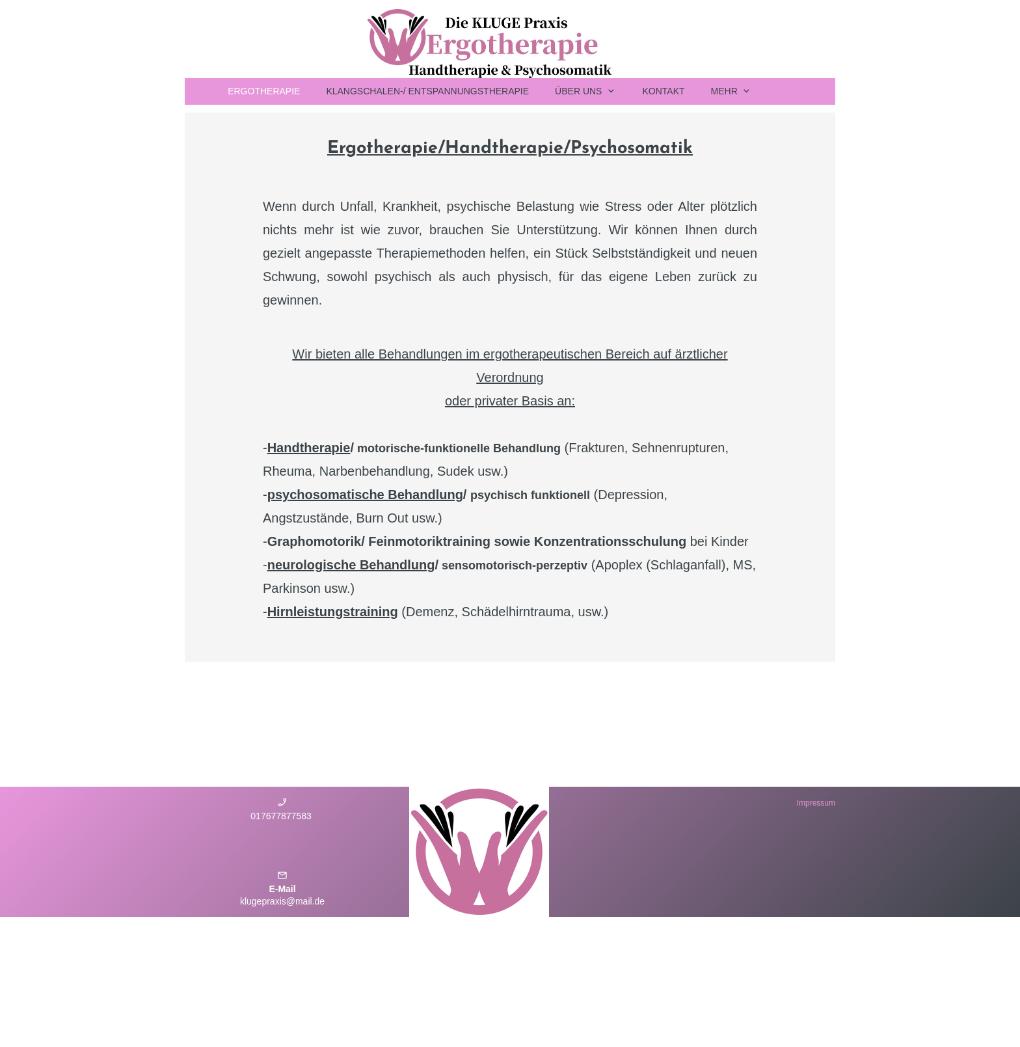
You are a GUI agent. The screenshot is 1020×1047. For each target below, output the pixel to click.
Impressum (816, 803)
